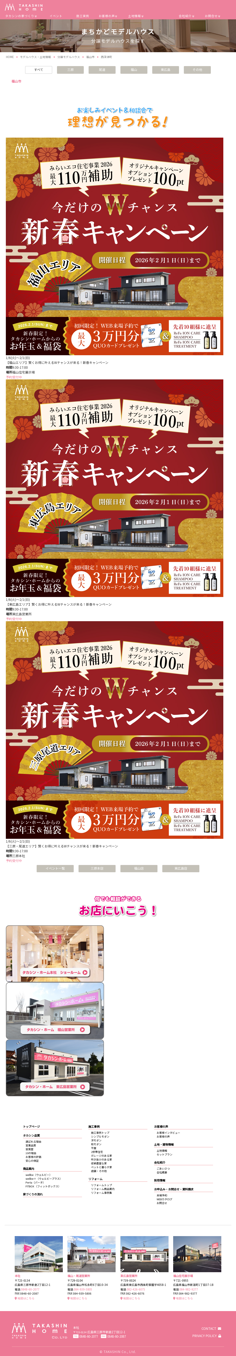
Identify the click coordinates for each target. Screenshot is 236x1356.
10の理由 (31, 1153)
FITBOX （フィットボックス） (43, 1186)
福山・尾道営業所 (78, 1276)
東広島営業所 (128, 1276)
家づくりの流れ (33, 1194)
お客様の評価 (33, 1157)
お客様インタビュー (168, 1133)
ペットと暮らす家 (101, 1167)
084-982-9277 (188, 1289)
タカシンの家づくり (21, 16)
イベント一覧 (55, 868)
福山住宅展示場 (183, 1276)
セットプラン (164, 1154)
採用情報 (159, 1180)
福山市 (90, 57)
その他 (197, 69)
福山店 (139, 868)
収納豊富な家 (99, 1163)
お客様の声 (108, 16)
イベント (56, 16)
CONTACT (211, 1328)
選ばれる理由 (33, 1141)
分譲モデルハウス (68, 57)
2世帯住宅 (97, 1152)
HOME (10, 57)
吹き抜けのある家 (101, 1159)
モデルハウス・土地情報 (35, 57)
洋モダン (96, 1140)
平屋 (93, 1148)
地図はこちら (24, 1298)
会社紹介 (186, 16)
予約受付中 (14, 377)
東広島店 (180, 868)
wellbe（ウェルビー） (39, 1175)
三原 (70, 69)
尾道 (102, 69)
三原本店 (97, 868)
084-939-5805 (83, 1289)
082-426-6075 (136, 1289)
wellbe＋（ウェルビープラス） (44, 1179)
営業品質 (31, 1145)
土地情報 (135, 16)
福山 (134, 69)
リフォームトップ (101, 1185)
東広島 (165, 69)
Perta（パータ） (35, 1182)
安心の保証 (32, 1161)
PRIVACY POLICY (206, 1335)
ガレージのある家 (101, 1156)
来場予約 (162, 1195)
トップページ (31, 1126)
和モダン (96, 1144)
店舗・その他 (99, 1171)
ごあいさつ (163, 1168)
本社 (17, 1276)
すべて (38, 69)
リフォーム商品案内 (103, 1189)
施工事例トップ (100, 1133)
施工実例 (82, 16)
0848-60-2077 (30, 1289)
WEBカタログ (164, 1199)
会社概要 (162, 1172)
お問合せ (212, 16)
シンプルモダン (100, 1136)
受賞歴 (29, 1149)
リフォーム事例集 (101, 1193)
